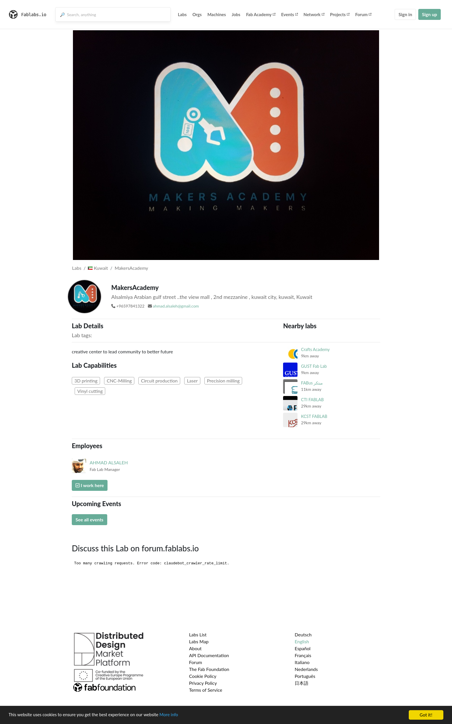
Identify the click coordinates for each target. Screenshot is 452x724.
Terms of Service (205, 690)
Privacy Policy (203, 683)
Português (305, 676)
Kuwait (98, 268)
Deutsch (303, 634)
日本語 (301, 683)
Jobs (236, 14)
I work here (90, 485)
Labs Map (199, 641)
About (195, 648)
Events (289, 14)
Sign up (429, 14)
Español (302, 648)
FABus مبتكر (312, 382)
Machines (217, 14)
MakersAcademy (131, 268)
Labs (182, 14)
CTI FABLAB (312, 399)
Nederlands (306, 669)
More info (177, 715)
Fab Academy (261, 14)
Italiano (302, 662)
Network (314, 14)
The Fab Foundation (209, 669)
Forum (363, 14)
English (302, 641)
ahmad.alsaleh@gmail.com (176, 305)
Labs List (198, 634)
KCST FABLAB (314, 416)
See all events (89, 519)
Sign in (405, 14)
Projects (339, 14)
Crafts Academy (315, 349)
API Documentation (209, 655)
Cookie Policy (202, 676)
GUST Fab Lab (314, 366)
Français (303, 655)
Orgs (197, 14)
